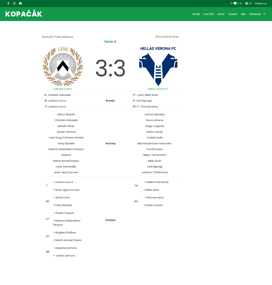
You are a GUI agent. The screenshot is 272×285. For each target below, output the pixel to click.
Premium (254, 14)
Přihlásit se (261, 3)
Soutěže (204, 14)
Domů (190, 14)
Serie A (110, 41)
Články (230, 14)
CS (248, 3)
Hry (242, 14)
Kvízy (217, 14)
